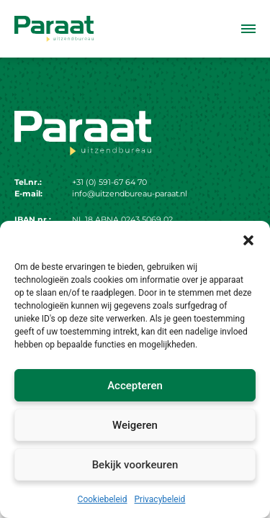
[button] (248, 239)
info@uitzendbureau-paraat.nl (129, 194)
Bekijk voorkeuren (135, 464)
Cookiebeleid (102, 499)
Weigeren (135, 425)
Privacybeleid (160, 499)
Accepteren (135, 385)
